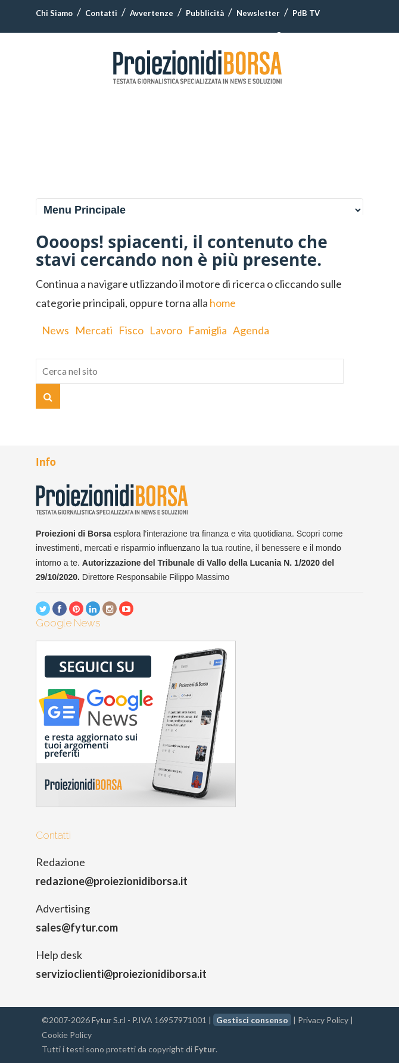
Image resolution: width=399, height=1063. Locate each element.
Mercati (94, 330)
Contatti (101, 13)
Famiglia (207, 330)
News (55, 330)
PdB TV (306, 13)
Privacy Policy (323, 1020)
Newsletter (258, 13)
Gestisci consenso (252, 1020)
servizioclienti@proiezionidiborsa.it (121, 973)
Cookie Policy (67, 1035)
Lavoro (165, 330)
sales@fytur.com (77, 927)
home (223, 302)
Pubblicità (205, 13)
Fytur (205, 1049)
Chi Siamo (54, 13)
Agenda (251, 330)
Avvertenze (151, 13)
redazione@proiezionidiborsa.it (112, 881)
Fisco (131, 330)
